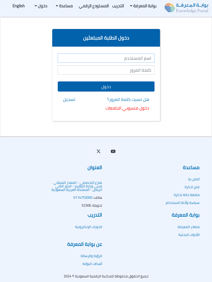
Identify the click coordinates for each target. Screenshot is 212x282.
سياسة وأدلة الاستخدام (183, 202)
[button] (98, 151)
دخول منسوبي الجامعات (127, 108)
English (18, 6)
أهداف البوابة (92, 263)
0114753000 (82, 197)
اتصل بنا (194, 179)
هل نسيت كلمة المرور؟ (128, 99)
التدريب (118, 6)
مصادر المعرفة (189, 226)
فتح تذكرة (192, 187)
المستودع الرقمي (94, 6)
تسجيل (69, 99)
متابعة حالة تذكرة (187, 194)
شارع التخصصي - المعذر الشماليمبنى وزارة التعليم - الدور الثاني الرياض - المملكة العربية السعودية (76, 186)
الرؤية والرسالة (91, 255)
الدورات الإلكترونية (88, 226)
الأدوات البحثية (189, 234)
